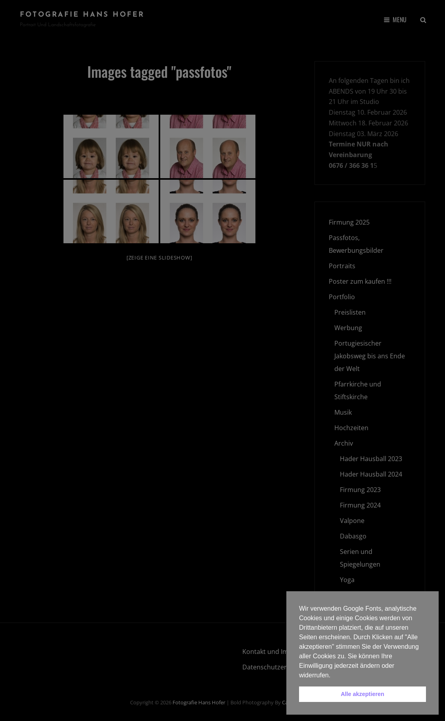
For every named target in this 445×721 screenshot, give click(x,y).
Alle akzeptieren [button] (362, 694)
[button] (333, 676)
